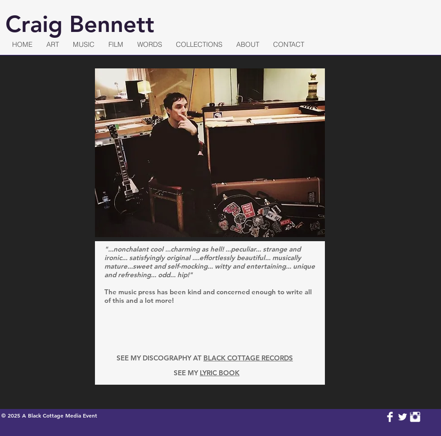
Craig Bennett (79, 24)
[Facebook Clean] (390, 417)
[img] (300, 328)
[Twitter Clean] (402, 417)
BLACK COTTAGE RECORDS (248, 358)
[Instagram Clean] (415, 417)
